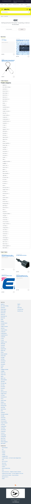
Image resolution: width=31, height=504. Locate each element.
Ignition (3, 169)
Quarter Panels (4, 197)
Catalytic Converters (5, 111)
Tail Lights (3, 215)
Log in (18, 305)
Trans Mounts (4, 231)
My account (28, 6)
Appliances (3, 85)
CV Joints (3, 59)
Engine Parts (4, 139)
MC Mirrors (4, 183)
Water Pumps (4, 243)
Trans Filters (4, 229)
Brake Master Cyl (5, 99)
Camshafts (3, 109)
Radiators (3, 199)
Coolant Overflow (5, 115)
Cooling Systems (4, 119)
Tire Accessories (4, 221)
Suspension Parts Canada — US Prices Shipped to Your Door (12, 473)
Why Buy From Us (16, 4)
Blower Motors (4, 91)
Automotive (4, 89)
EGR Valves (3, 135)
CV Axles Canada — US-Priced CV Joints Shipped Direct (11, 457)
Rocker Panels (4, 201)
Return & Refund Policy (6, 468)
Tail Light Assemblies (5, 213)
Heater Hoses (4, 167)
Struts (3, 209)
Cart (2, 449)
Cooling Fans (4, 117)
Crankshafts (4, 123)
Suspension (4, 211)
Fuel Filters (3, 149)
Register (18, 304)
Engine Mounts (4, 137)
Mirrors (3, 185)
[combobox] (14, 12)
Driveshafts (4, 133)
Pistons (3, 195)
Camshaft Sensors (5, 107)
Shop (5, 4)
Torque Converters (5, 223)
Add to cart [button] (14, 54)
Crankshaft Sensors (5, 121)
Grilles (3, 159)
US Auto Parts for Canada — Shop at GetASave (10, 475)
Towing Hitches (4, 227)
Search (28, 12)
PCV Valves (3, 191)
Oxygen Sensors (4, 189)
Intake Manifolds (4, 173)
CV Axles (3, 125)
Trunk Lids (3, 235)
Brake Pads (4, 101)
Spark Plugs (4, 205)
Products (3, 466)
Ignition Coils (4, 171)
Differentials (4, 131)
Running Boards (4, 203)
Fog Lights (3, 147)
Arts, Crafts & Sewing (5, 87)
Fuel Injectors (4, 151)
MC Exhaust (4, 181)
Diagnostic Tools (5, 129)
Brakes (3, 103)
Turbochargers (4, 237)
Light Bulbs (3, 175)
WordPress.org (20, 311)
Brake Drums (4, 95)
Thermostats (4, 217)
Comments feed (20, 309)
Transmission (4, 233)
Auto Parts (10, 4)
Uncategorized (4, 239)
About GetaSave (5, 447)
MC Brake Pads (4, 177)
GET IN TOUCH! (4, 461)
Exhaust (3, 141)
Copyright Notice (5, 456)
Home (2, 4)
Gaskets (3, 157)
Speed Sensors (4, 207)
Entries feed (19, 307)
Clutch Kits (3, 113)
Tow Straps (4, 225)
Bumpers (3, 105)
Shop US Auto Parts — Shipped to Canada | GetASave (11, 471)
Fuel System (4, 155)
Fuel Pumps (4, 153)
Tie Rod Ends (4, 219)
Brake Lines (4, 97)
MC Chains (3, 179)
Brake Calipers (4, 93)
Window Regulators (5, 245)
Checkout (3, 451)
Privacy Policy (4, 464)
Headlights (3, 163)
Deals (3, 459)
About (22, 4)
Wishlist (3, 478)
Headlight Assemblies (5, 161)
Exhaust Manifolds (5, 143)
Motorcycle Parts (5, 187)
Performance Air (4, 193)
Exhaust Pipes (4, 145)
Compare (3, 452)
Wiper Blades (4, 247)
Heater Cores (4, 165)
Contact (26, 4)
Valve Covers (4, 241)
